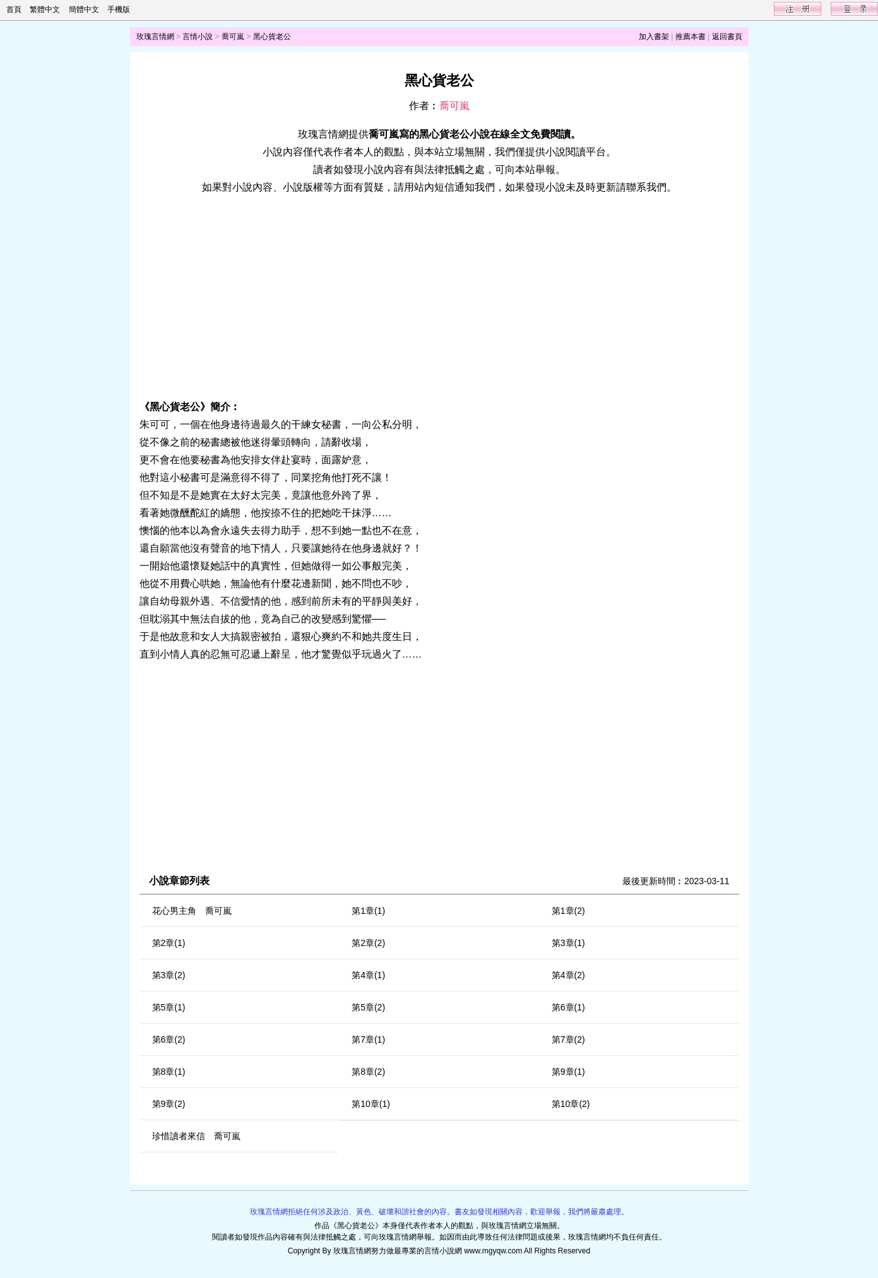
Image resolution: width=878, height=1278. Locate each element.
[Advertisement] (439, 297)
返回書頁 (727, 36)
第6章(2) (169, 1039)
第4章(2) (568, 975)
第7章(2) (568, 1039)
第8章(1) (169, 1072)
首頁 (13, 9)
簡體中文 (84, 9)
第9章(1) (568, 1072)
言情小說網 (443, 1250)
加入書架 (654, 36)
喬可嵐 (233, 36)
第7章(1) (368, 1039)
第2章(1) (169, 943)
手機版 (118, 9)
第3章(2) (169, 975)
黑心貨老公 (272, 36)
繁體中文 (45, 9)
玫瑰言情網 (155, 36)
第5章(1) (169, 1007)
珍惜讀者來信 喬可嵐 (196, 1136)
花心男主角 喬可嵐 (192, 911)
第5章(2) (368, 1007)
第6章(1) (568, 1007)
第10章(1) (371, 1104)
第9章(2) (169, 1104)
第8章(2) (368, 1072)
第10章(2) (571, 1104)
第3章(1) (568, 943)
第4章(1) (368, 975)
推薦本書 (690, 36)
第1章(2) (568, 911)
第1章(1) (368, 911)
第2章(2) (368, 943)
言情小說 (197, 36)
